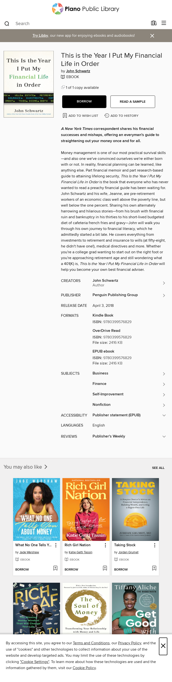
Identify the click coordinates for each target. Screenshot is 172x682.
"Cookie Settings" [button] (34, 661)
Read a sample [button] (133, 102)
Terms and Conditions (91, 643)
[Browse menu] (163, 23)
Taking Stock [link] (125, 545)
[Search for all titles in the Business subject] (129, 373)
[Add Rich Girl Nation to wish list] (105, 568)
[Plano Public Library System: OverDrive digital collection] (86, 8)
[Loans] (153, 24)
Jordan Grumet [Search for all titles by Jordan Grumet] (128, 552)
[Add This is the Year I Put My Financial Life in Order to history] (122, 116)
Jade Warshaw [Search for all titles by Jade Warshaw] (29, 552)
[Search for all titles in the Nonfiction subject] (129, 405)
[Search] (7, 23)
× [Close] (163, 646)
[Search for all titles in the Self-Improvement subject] (129, 394)
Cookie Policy (84, 667)
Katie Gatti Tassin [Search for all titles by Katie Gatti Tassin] (80, 552)
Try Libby (40, 35)
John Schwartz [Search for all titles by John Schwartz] (78, 71)
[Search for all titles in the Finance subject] (129, 384)
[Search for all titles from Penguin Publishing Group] (129, 295)
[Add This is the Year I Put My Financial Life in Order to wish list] (80, 115)
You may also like (26, 467)
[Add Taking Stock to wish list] (154, 568)
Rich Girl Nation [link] (78, 545)
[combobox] (76, 23)
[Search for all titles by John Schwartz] (129, 283)
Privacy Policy (129, 643)
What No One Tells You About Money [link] (34, 545)
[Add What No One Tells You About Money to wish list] (55, 568)
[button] (84, 101)
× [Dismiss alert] (152, 36)
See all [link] (158, 468)
